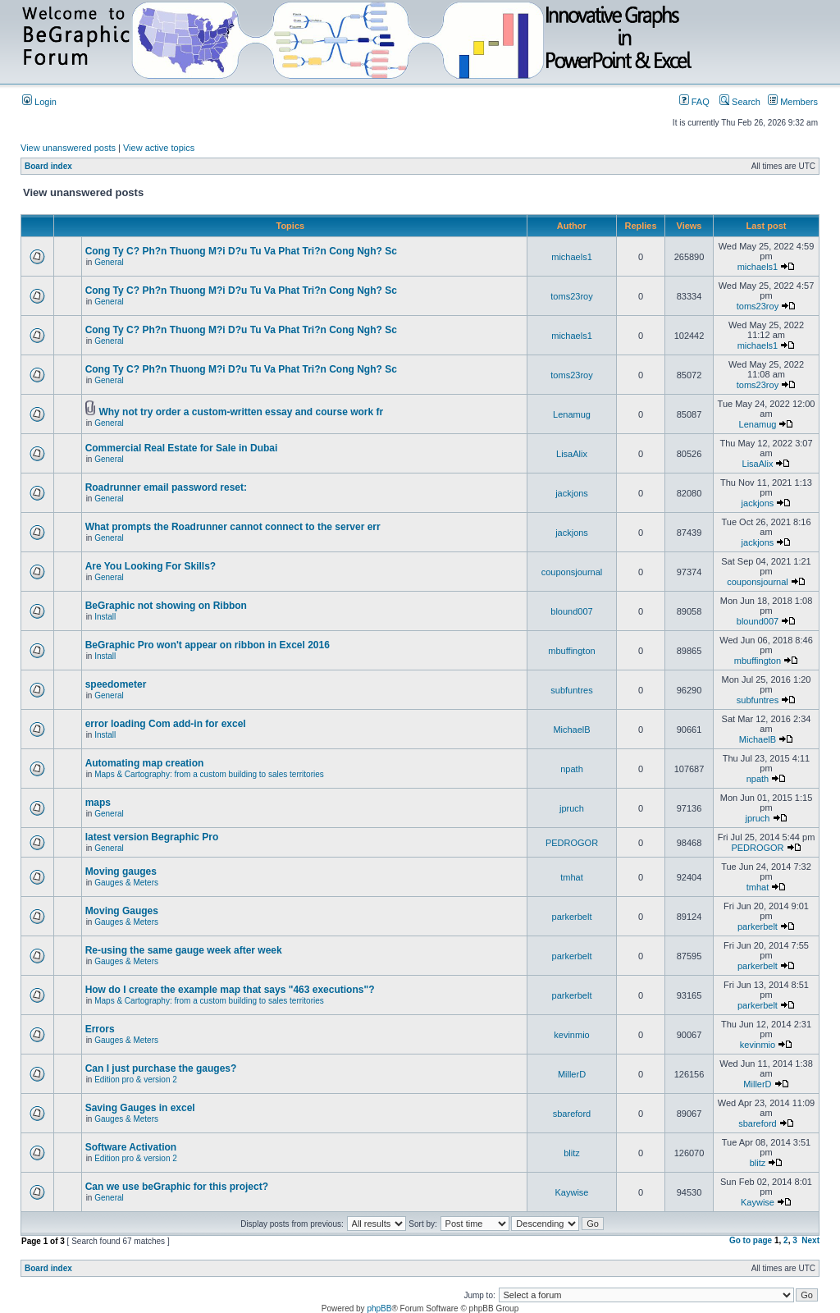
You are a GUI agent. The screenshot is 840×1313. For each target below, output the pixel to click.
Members (793, 102)
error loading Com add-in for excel (165, 724)
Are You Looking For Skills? (151, 566)
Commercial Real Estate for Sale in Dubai (181, 448)
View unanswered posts (68, 148)
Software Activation (131, 1147)
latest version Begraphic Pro (152, 837)
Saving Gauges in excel (140, 1108)
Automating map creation (144, 763)
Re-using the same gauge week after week (183, 950)
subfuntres (571, 690)
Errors (100, 1029)
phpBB (379, 1308)
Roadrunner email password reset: (166, 487)
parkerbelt (572, 917)
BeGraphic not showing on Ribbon (166, 605)
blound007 (571, 611)
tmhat (571, 877)
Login (39, 102)
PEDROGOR (572, 843)
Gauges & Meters (126, 882)
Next (810, 1240)
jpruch (571, 808)
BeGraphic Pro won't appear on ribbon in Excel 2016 (207, 645)
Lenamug (572, 414)
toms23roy (571, 296)
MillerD (572, 1074)
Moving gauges (121, 871)
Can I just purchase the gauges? (161, 1068)
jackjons (571, 493)
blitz (572, 1153)
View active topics (158, 148)
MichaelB (571, 729)
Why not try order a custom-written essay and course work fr (240, 412)
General (109, 262)
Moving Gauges (121, 911)
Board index (48, 166)
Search (739, 102)
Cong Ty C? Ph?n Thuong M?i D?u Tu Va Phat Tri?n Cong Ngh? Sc (241, 251)
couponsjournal (572, 572)
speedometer (116, 684)
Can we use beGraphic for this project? (176, 1186)
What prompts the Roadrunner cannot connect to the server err (233, 527)
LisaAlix (571, 454)
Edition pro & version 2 (135, 1079)
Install (105, 616)
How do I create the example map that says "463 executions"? (230, 989)
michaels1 (571, 257)
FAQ (694, 102)
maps (98, 802)
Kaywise (572, 1192)
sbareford (572, 1114)
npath (571, 769)
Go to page (750, 1240)
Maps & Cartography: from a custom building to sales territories (209, 774)
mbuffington (571, 651)
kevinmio (571, 1035)
